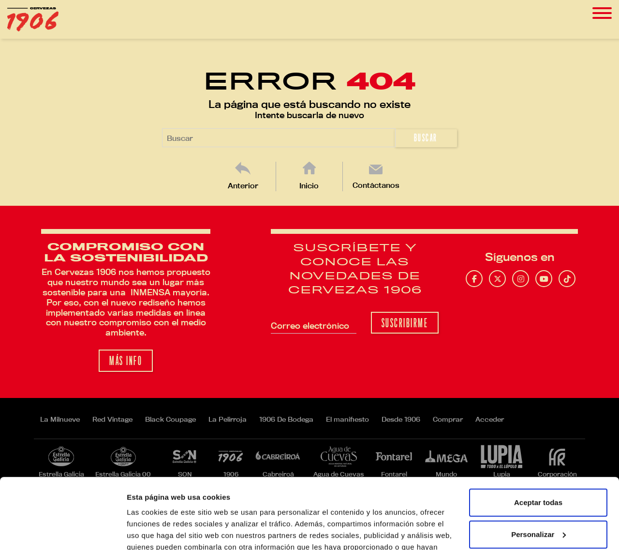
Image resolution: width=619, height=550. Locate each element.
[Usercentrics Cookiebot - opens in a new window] (62, 531)
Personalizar (538, 468)
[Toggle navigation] (602, 13)
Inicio (309, 185)
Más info (125, 360)
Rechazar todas (538, 500)
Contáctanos (376, 185)
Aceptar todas (538, 436)
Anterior (243, 185)
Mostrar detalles (155, 531)
